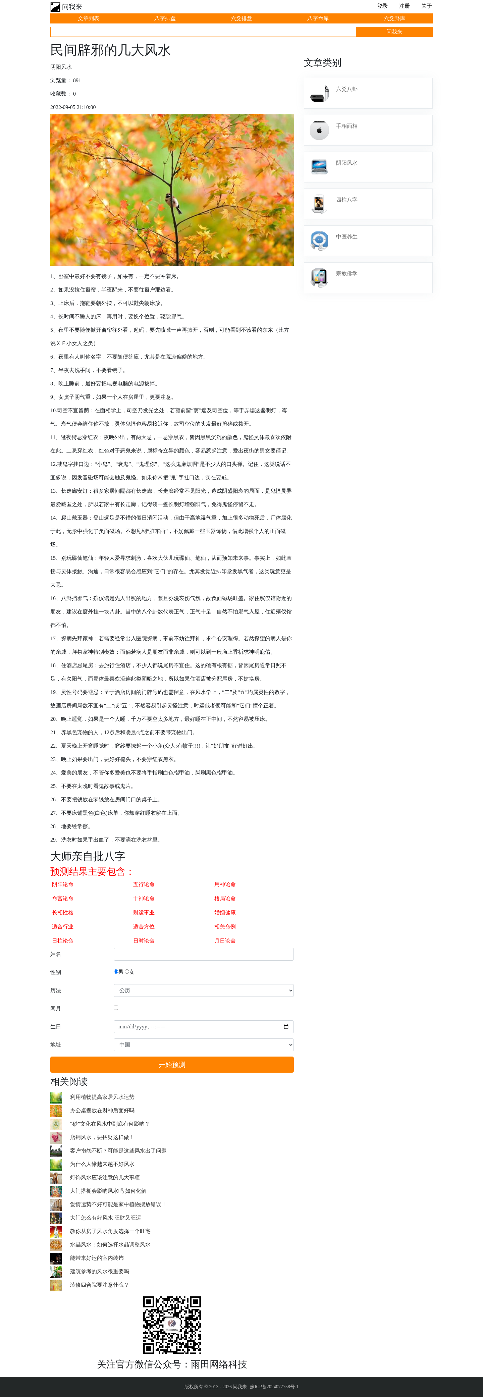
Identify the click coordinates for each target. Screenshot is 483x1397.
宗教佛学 (347, 273)
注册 (404, 6)
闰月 (55, 1008)
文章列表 (88, 18)
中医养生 (347, 236)
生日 (55, 1026)
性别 (55, 972)
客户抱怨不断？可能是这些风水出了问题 (118, 1150)
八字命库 (318, 18)
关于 (426, 6)
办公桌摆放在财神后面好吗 (102, 1110)
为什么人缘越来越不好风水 (102, 1164)
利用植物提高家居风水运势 (102, 1097)
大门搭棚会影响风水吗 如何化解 (108, 1191)
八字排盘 (165, 18)
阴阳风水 (347, 163)
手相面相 (347, 126)
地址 (55, 1044)
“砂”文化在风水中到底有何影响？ (110, 1124)
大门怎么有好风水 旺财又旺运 (105, 1218)
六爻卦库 (394, 18)
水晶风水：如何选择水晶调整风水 (110, 1244)
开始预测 (172, 1064)
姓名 (55, 954)
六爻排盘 (241, 18)
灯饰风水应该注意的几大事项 (105, 1177)
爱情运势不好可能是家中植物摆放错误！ (118, 1204)
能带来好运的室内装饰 (97, 1258)
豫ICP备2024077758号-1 (274, 1386)
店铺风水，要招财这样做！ (102, 1137)
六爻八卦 (347, 89)
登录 (382, 6)
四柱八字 (347, 200)
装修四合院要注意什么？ (99, 1285)
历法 (55, 990)
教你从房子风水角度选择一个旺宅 (110, 1231)
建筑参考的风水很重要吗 (99, 1271)
